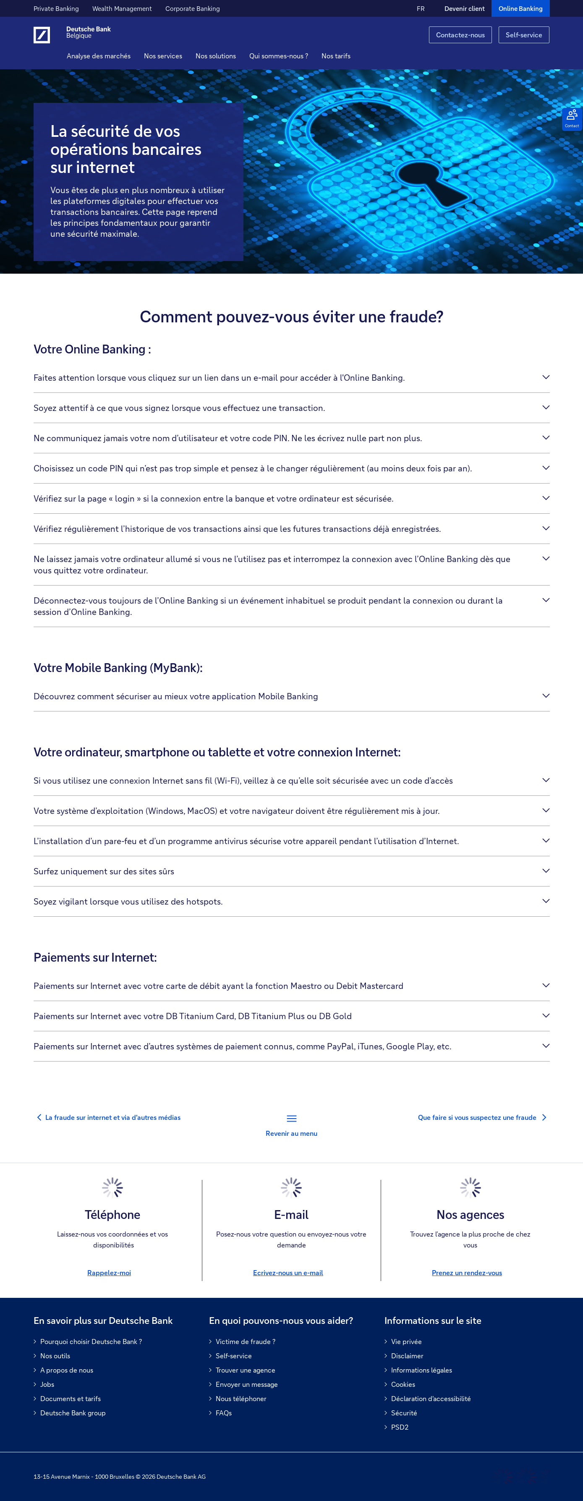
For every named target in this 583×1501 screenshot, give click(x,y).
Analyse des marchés (112, 55)
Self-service (524, 34)
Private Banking (56, 8)
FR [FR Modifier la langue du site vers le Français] (421, 8)
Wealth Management (122, 8)
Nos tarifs (349, 55)
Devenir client (464, 8)
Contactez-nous (461, 34)
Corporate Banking (192, 8)
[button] (176, 55)
